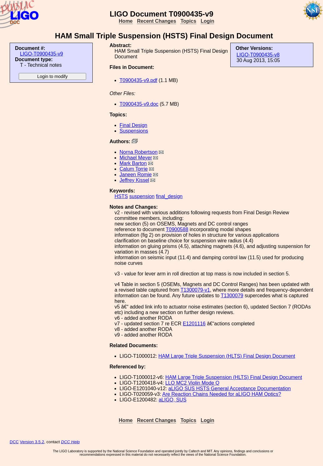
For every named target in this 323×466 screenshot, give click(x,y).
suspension (141, 196)
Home (126, 21)
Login (207, 21)
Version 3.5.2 (32, 441)
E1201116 (194, 323)
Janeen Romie (136, 174)
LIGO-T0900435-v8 (258, 54)
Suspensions (134, 130)
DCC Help (70, 441)
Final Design (133, 125)
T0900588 (177, 229)
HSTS (121, 196)
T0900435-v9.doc (139, 104)
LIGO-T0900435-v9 (41, 53)
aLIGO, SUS (172, 399)
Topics (188, 21)
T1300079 (232, 295)
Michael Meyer (136, 157)
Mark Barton (133, 163)
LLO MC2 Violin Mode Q (192, 383)
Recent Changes (156, 21)
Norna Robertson (139, 152)
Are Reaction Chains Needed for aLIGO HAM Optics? (221, 394)
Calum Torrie (134, 169)
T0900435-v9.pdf (138, 80)
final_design (169, 196)
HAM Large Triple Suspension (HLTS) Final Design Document (227, 356)
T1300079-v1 (195, 290)
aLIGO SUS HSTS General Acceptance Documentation (230, 388)
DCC (14, 441)
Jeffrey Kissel (134, 180)
